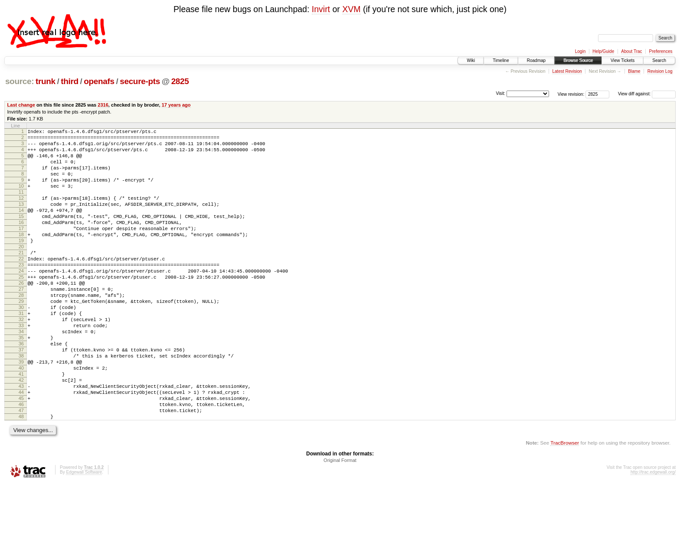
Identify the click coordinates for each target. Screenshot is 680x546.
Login (580, 51)
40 (21, 418)
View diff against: (647, 93)
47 (21, 470)
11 (21, 205)
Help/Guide (603, 51)
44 (21, 448)
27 (21, 322)
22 (21, 286)
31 (21, 352)
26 (21, 315)
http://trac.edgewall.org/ (653, 534)
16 (21, 241)
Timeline (501, 60)
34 (21, 374)
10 (21, 197)
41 (21, 426)
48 (21, 477)
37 (21, 396)
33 (21, 367)
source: (19, 81)
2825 (180, 81)
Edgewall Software (84, 534)
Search (659, 60)
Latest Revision (567, 71)
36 (21, 389)
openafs (99, 81)
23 (21, 293)
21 (21, 278)
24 (21, 300)
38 (21, 403)
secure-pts (140, 81)
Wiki (471, 60)
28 (21, 330)
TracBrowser (564, 505)
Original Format (340, 522)
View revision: (571, 93)
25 (21, 308)
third (69, 81)
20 (21, 271)
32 (21, 359)
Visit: (500, 93)
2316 (103, 104)
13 (21, 219)
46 (21, 462)
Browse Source (578, 60)
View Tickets (622, 60)
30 (21, 345)
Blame (634, 71)
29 (21, 337)
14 (21, 227)
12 (21, 212)
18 (21, 256)
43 (21, 440)
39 (21, 411)
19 (21, 263)
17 (21, 249)
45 (21, 455)
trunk (46, 81)
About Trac (631, 51)
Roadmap (536, 60)
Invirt (321, 9)
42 (21, 433)
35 (21, 381)
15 (21, 234)
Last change (21, 104)
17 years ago (176, 104)
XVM (351, 9)
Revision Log (660, 71)
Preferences (661, 51)
